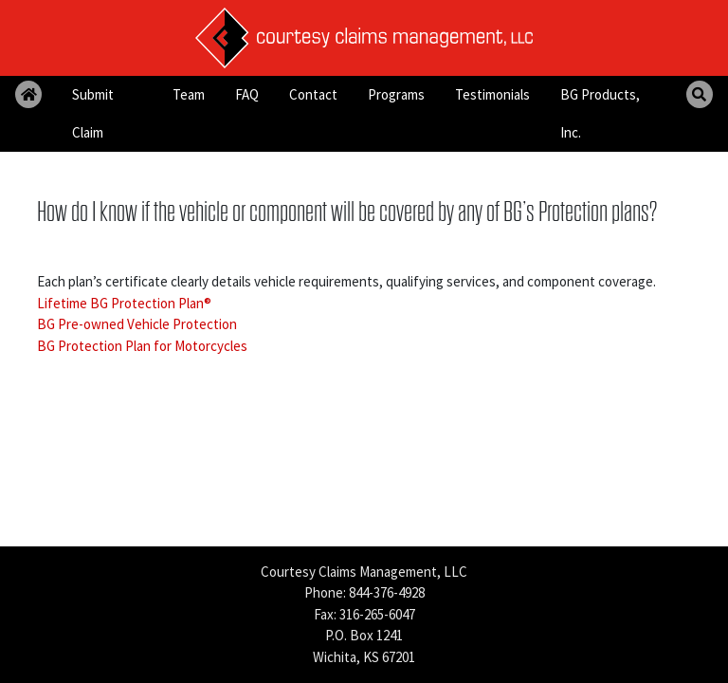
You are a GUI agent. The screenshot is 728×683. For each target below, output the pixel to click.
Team (189, 94)
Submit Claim (93, 113)
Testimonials (492, 94)
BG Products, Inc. (600, 113)
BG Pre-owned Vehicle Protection (137, 324)
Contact (313, 94)
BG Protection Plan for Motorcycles (142, 346)
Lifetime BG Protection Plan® (124, 303)
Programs (396, 94)
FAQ (247, 94)
